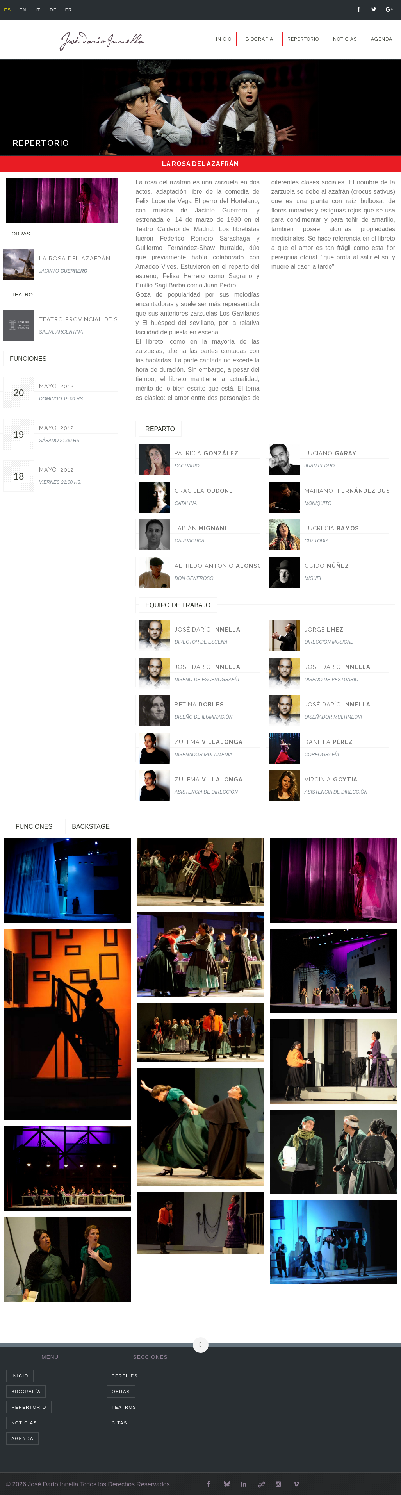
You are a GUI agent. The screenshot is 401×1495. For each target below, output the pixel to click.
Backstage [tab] (91, 826)
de (58, 9)
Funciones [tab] (34, 826)
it (41, 9)
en (25, 9)
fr (74, 9)
